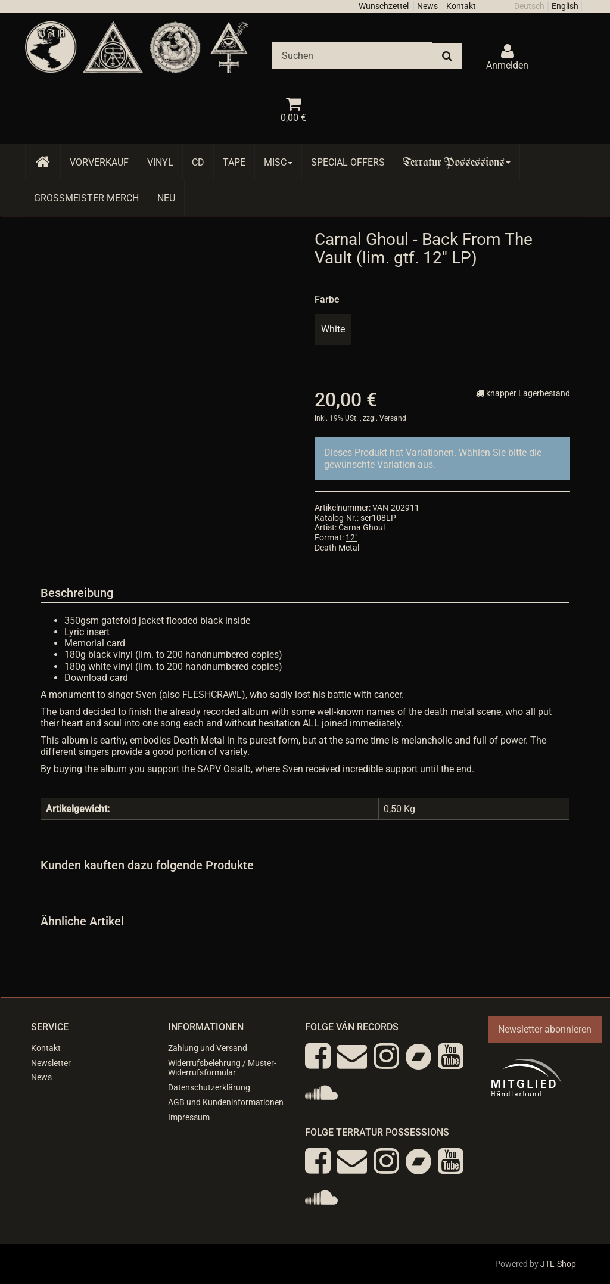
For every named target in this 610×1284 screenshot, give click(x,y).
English (565, 6)
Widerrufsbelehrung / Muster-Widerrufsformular (222, 1068)
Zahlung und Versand (207, 1048)
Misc (278, 162)
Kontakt (461, 6)
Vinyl (160, 162)
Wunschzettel (384, 6)
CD (198, 162)
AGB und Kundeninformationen (226, 1102)
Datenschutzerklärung (209, 1087)
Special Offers (348, 162)
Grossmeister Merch (86, 198)
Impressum (189, 1117)
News (427, 6)
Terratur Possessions (457, 162)
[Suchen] (352, 55)
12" (351, 537)
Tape (234, 162)
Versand (392, 418)
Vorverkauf (99, 162)
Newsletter (51, 1063)
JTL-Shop (558, 1264)
